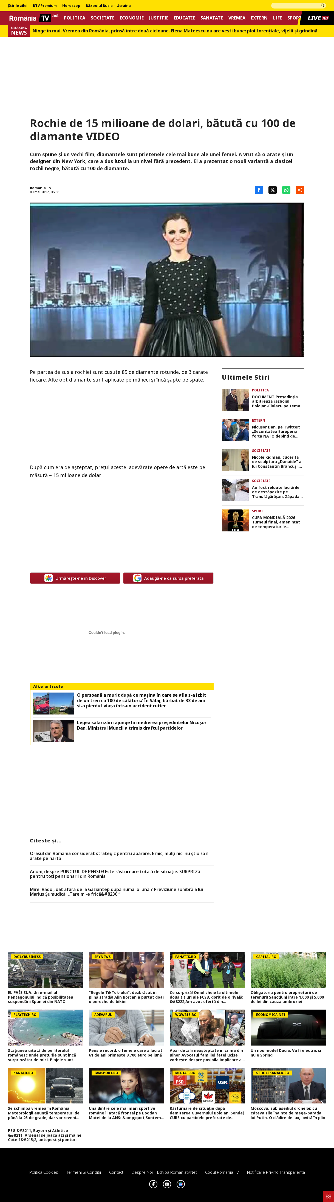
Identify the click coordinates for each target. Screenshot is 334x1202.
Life (277, 18)
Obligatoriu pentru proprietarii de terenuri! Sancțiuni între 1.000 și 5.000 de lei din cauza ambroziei (287, 997)
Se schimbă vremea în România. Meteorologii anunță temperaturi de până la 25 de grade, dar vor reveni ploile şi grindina (44, 1113)
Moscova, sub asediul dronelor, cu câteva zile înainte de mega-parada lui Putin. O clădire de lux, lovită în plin (288, 1113)
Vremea (236, 18)
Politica (74, 18)
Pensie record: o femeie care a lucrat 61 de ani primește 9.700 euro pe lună (125, 1053)
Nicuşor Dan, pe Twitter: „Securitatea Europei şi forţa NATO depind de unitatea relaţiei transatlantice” (276, 432)
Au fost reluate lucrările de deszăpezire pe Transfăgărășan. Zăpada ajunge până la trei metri (276, 492)
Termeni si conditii (83, 1172)
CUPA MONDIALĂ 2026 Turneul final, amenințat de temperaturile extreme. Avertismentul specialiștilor (276, 522)
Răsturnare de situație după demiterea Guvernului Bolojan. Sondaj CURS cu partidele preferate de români (207, 1113)
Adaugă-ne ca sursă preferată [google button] (168, 578)
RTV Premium (45, 6)
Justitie (158, 18)
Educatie (184, 18)
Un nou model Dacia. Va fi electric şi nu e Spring (286, 1053)
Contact (116, 1172)
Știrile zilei (17, 6)
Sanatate (211, 18)
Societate (102, 18)
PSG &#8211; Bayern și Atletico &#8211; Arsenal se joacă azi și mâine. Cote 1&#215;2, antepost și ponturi (45, 1135)
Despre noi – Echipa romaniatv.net (164, 1172)
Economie (132, 18)
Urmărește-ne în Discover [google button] (75, 578)
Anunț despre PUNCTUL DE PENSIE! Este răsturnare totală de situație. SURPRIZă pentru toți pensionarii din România (115, 874)
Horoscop (71, 6)
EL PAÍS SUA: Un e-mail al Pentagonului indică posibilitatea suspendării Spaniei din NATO (40, 997)
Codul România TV (222, 1172)
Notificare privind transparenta (276, 1172)
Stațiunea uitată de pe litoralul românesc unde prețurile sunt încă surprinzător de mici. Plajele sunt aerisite (42, 1055)
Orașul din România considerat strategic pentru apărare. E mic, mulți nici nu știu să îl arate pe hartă (119, 856)
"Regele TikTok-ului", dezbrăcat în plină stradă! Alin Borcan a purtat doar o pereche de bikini (126, 997)
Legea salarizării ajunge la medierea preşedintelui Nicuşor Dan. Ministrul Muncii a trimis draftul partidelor (141, 725)
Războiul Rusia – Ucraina (108, 6)
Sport (294, 18)
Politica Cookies (43, 1172)
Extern (259, 18)
